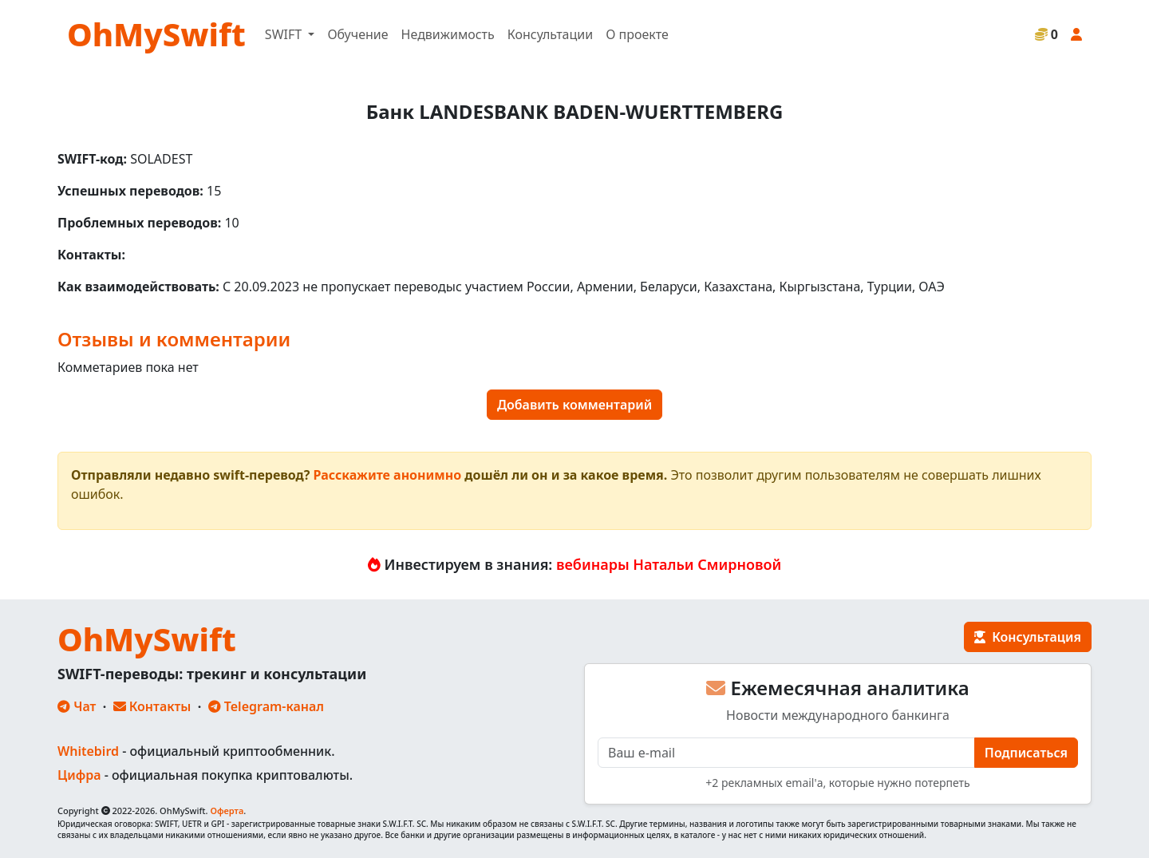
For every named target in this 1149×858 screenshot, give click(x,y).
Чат (76, 706)
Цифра (79, 775)
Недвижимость (448, 34)
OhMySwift (156, 34)
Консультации (550, 34)
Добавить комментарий (574, 404)
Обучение (357, 34)
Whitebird (88, 751)
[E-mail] (786, 752)
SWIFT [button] (285, 34)
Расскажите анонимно (388, 475)
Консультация (1027, 637)
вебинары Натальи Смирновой (668, 564)
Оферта (226, 810)
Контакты (152, 706)
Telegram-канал (266, 706)
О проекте (637, 34)
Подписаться (1026, 752)
